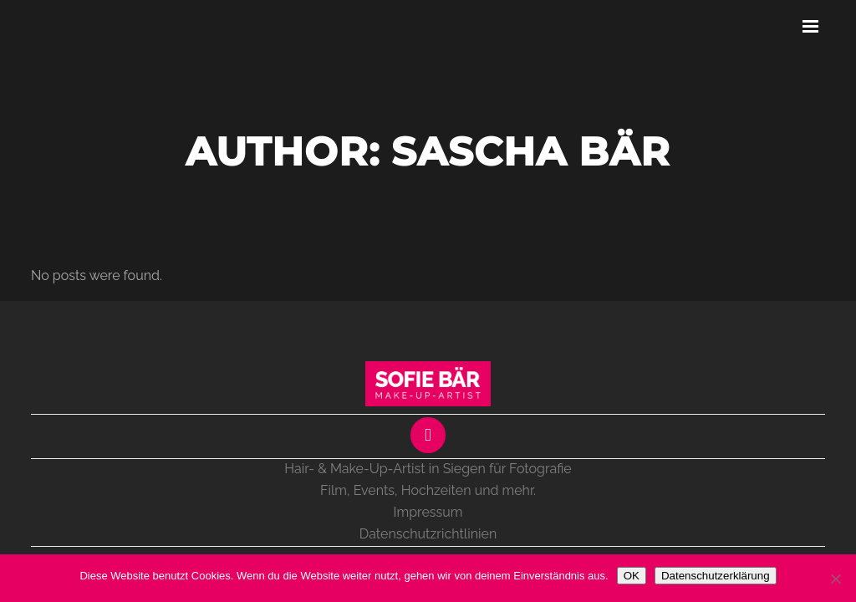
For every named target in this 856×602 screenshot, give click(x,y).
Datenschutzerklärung (715, 575)
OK (631, 575)
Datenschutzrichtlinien (428, 534)
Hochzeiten (436, 490)
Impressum (428, 512)
